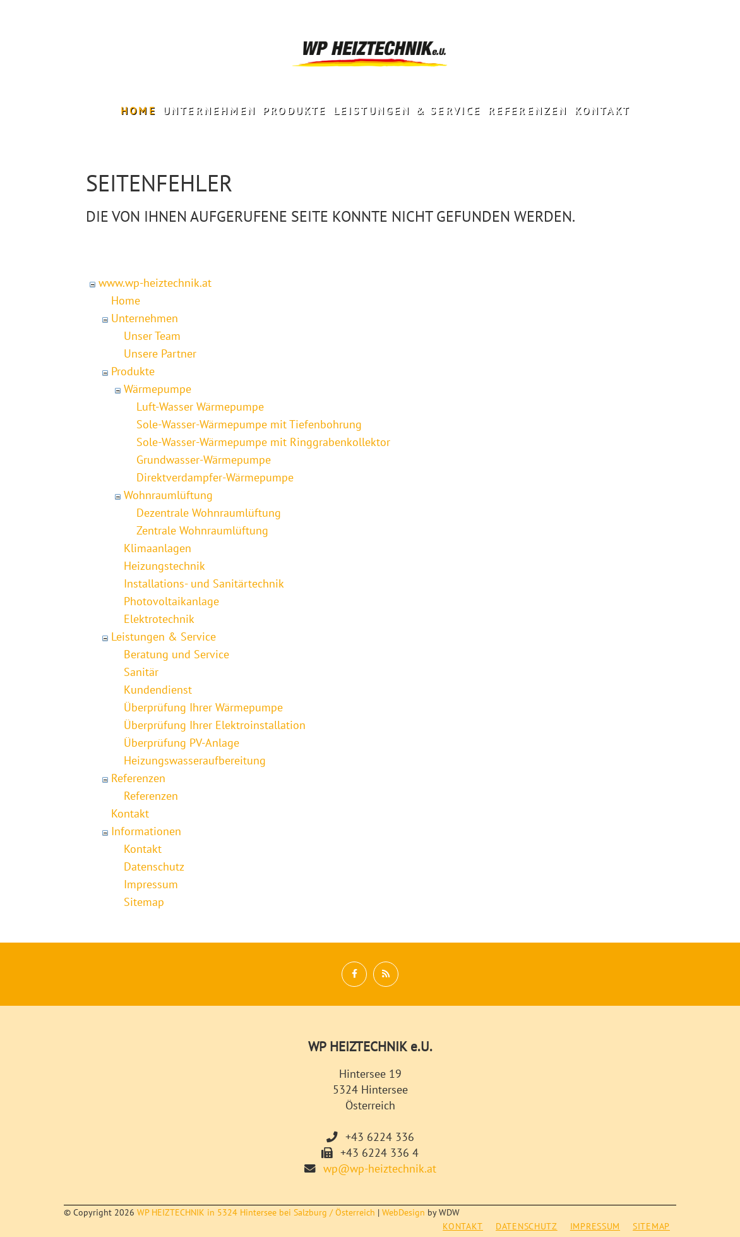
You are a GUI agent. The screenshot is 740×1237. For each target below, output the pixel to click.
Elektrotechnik (159, 619)
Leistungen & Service (407, 110)
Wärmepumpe (157, 389)
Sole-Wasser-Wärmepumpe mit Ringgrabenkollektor (263, 442)
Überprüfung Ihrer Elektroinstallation (215, 725)
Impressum (151, 884)
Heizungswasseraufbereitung (195, 760)
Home (139, 110)
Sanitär (141, 672)
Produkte (295, 110)
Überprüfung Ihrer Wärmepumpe (203, 707)
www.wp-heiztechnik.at (155, 282)
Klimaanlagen (157, 548)
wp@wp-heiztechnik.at (379, 1168)
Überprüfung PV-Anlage (181, 742)
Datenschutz (154, 866)
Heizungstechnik (164, 565)
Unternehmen (209, 110)
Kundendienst (158, 689)
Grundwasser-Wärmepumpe (203, 459)
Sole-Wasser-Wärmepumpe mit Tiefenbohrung (249, 424)
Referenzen (528, 110)
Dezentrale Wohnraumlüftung (208, 512)
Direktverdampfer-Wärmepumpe (215, 477)
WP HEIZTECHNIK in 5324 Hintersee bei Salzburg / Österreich (256, 1212)
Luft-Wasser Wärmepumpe (200, 406)
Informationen (146, 831)
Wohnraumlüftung (168, 495)
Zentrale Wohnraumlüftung (202, 530)
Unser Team (152, 336)
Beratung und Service (176, 654)
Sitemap (144, 902)
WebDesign (403, 1212)
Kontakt (602, 110)
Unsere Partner (160, 353)
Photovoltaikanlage (171, 601)
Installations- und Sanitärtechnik (204, 583)
